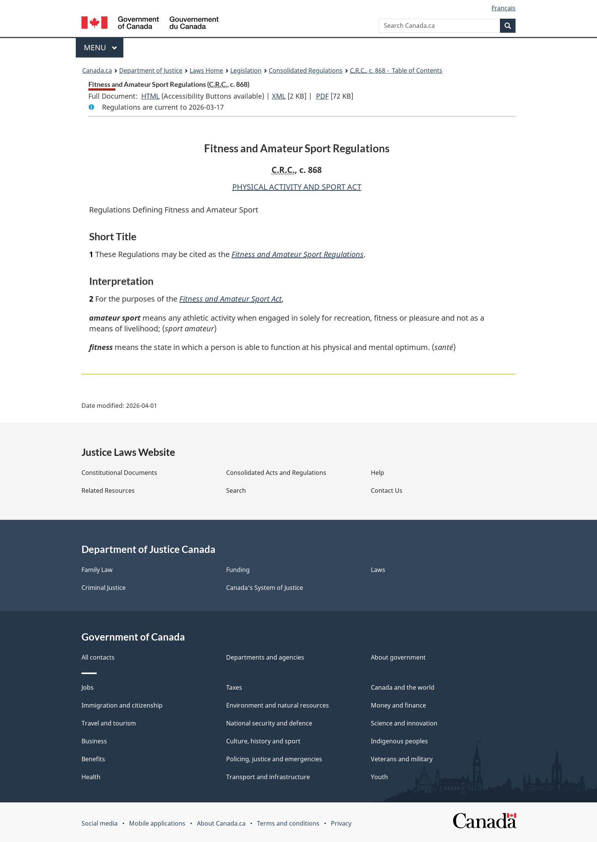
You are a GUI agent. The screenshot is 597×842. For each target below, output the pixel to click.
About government (398, 657)
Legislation (246, 70)
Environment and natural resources (277, 705)
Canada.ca (97, 70)
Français (504, 8)
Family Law (97, 570)
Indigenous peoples (399, 741)
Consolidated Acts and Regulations (276, 472)
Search (236, 490)
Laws (378, 570)
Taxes (234, 687)
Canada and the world (402, 687)
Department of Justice (150, 70)
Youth (379, 777)
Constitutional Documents (119, 472)
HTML (150, 96)
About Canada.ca (221, 823)
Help (377, 472)
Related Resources (108, 490)
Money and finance (398, 705)
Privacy (341, 823)
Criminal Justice (103, 587)
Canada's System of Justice (264, 587)
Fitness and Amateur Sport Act (230, 299)
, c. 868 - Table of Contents (396, 70)
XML (279, 96)
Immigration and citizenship (122, 705)
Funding (238, 570)
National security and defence (269, 723)
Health (91, 777)
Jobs (87, 687)
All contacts (98, 657)
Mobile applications (157, 823)
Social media (99, 823)
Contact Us (386, 490)
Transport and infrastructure (268, 777)
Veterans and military (402, 759)
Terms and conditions (288, 823)
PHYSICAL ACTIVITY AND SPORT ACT (296, 187)
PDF (322, 96)
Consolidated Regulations (306, 70)
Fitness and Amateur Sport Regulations (297, 254)
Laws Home (206, 70)
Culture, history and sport (263, 741)
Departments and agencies (265, 657)
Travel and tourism (108, 723)
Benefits (93, 759)
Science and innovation (404, 723)
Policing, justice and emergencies (274, 759)
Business (94, 741)
